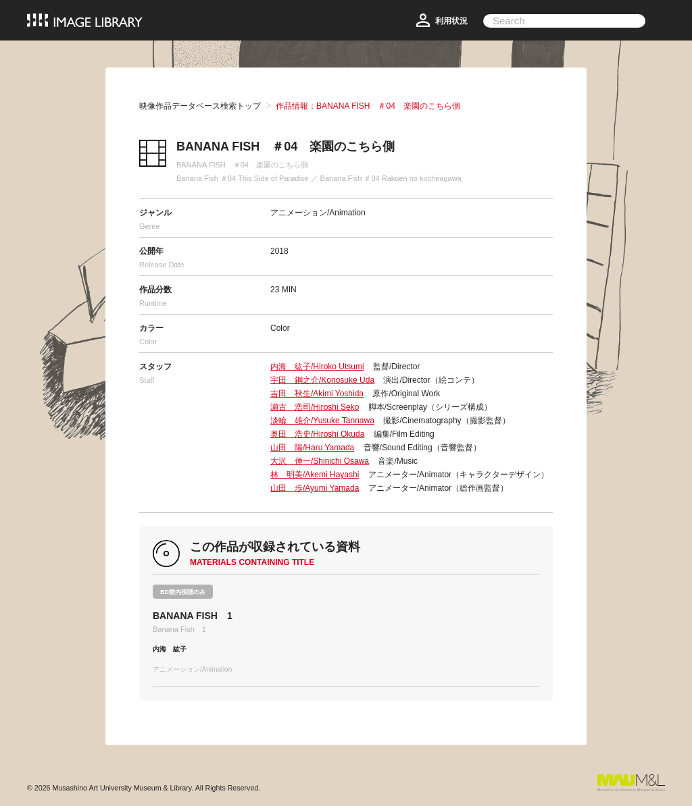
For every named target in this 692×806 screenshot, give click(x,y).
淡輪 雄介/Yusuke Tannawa (322, 420)
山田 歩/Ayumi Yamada (314, 488)
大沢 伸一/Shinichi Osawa (319, 461)
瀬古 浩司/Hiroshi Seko (314, 407)
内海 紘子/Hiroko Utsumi (317, 366)
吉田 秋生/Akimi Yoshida (317, 393)
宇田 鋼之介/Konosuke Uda (322, 380)
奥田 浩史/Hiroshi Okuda (317, 434)
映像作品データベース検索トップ (200, 106)
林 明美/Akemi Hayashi (314, 474)
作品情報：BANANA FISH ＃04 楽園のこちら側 (368, 106)
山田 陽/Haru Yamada (312, 447)
